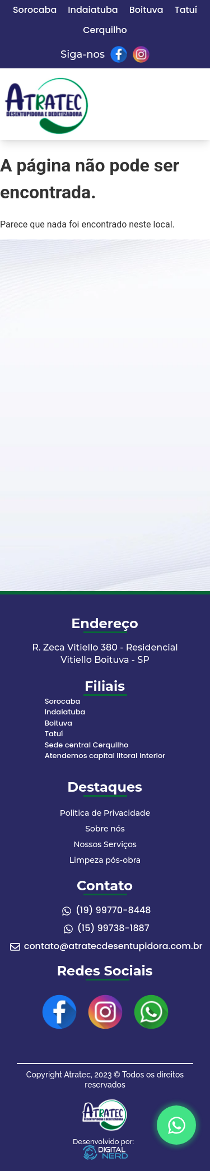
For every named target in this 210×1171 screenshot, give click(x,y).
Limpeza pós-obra (105, 860)
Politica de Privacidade (105, 813)
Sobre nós (104, 829)
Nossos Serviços (105, 844)
